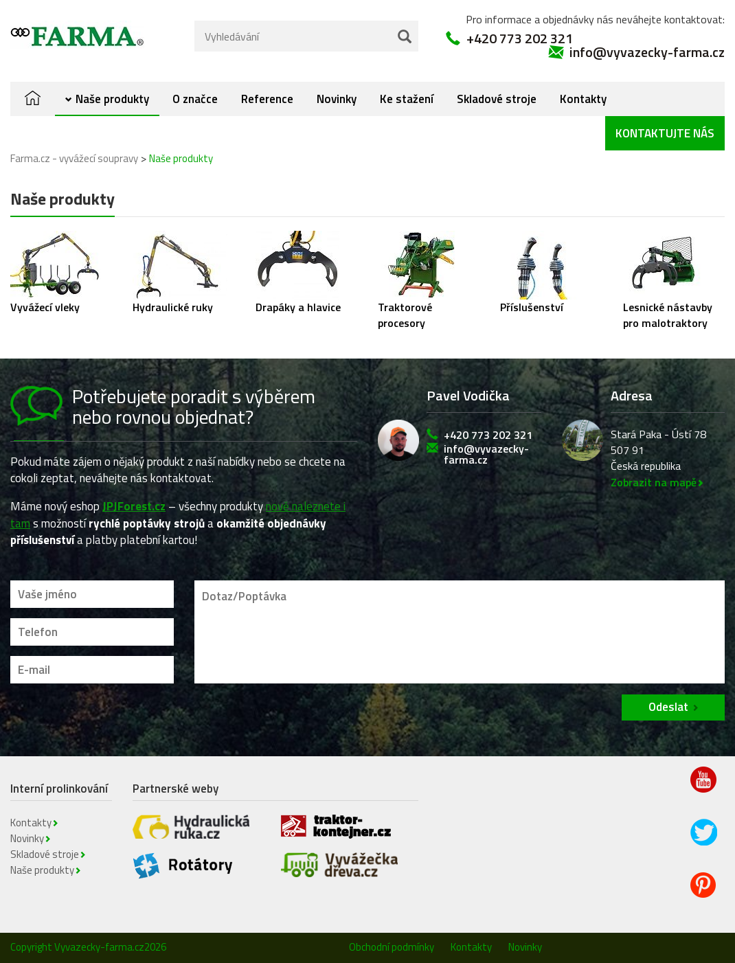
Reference (267, 99)
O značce (195, 99)
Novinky (337, 99)
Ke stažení (406, 99)
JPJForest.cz (134, 506)
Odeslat (668, 707)
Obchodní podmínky (391, 947)
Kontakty (583, 99)
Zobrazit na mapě (654, 482)
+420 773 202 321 (519, 38)
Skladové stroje (496, 99)
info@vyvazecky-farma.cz (647, 52)
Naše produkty (112, 99)
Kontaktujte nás (664, 133)
